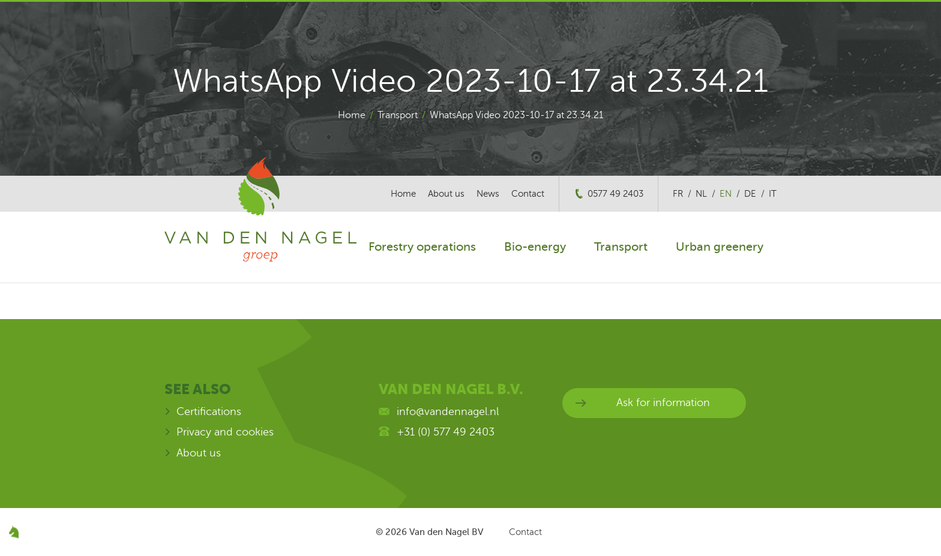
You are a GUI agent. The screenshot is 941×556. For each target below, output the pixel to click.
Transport (397, 115)
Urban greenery (719, 247)
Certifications (208, 411)
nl (701, 194)
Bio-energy (535, 247)
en (726, 194)
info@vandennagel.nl (448, 411)
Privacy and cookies (225, 432)
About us (446, 194)
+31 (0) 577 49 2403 (446, 432)
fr (678, 194)
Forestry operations (422, 247)
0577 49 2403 (615, 194)
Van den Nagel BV (446, 532)
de (750, 194)
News (488, 194)
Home (351, 115)
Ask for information (663, 402)
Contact (527, 194)
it (773, 194)
